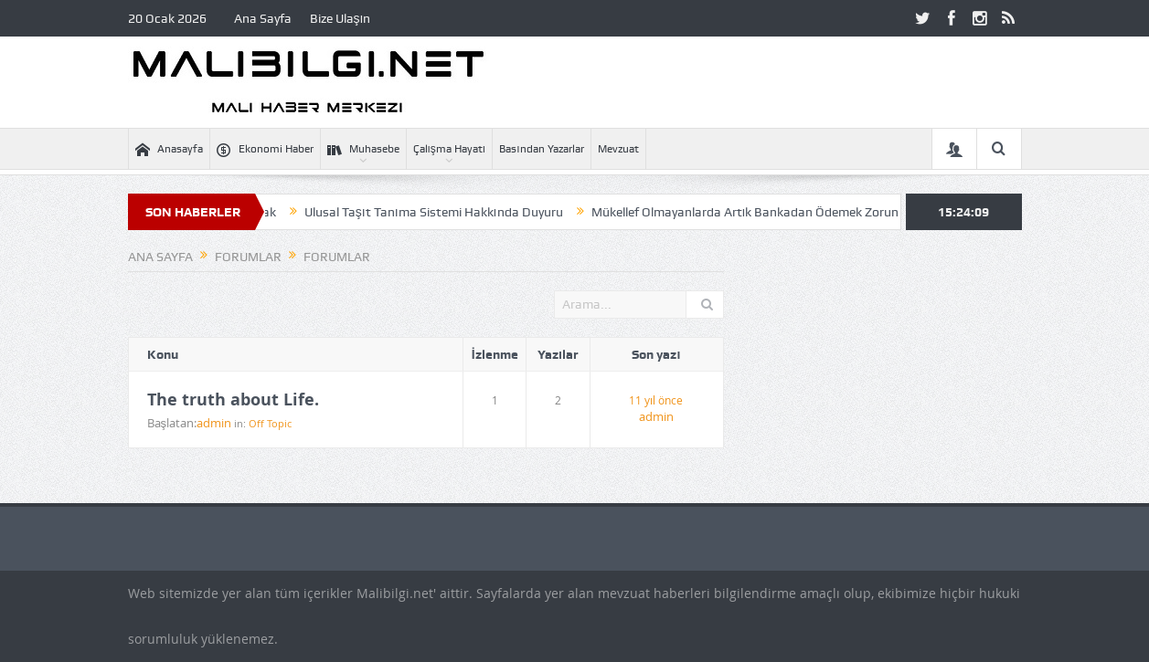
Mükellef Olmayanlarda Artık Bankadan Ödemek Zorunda (759, 212)
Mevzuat (618, 148)
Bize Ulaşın (340, 18)
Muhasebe (363, 149)
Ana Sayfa (263, 18)
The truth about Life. (233, 400)
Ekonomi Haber (265, 149)
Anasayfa (169, 149)
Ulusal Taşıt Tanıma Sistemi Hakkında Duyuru (440, 212)
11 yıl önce (656, 400)
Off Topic (270, 423)
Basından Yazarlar (541, 148)
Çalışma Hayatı (449, 148)
